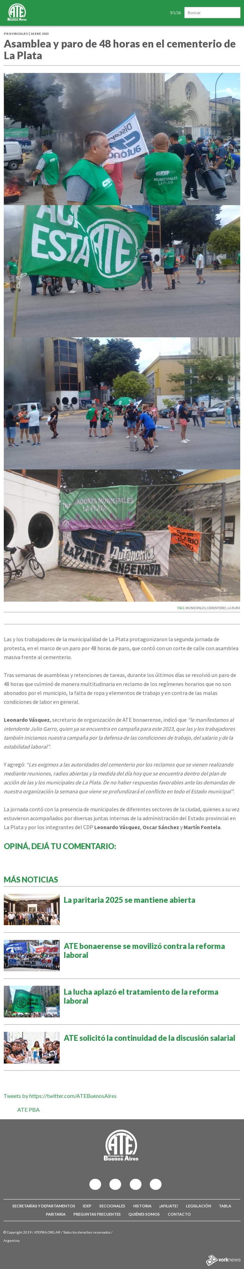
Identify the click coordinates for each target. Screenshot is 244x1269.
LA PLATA (233, 608)
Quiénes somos (144, 1214)
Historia (142, 1206)
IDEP (87, 1206)
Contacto (179, 1214)
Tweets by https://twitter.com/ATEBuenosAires (60, 1095)
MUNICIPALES (196, 608)
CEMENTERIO (216, 608)
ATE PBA (28, 1109)
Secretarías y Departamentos (43, 1206)
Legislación (198, 1206)
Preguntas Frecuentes (97, 1214)
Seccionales (112, 1206)
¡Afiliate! (168, 1206)
